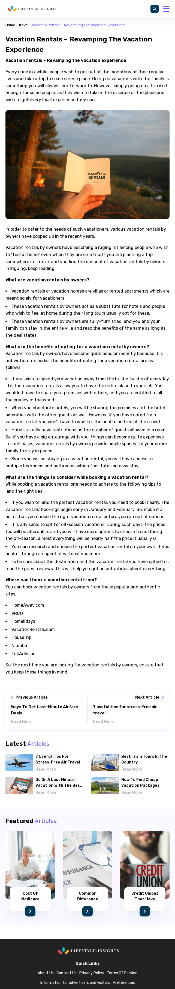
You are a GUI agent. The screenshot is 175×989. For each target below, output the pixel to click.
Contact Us (66, 973)
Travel (24, 25)
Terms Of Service (122, 973)
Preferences (124, 982)
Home (10, 25)
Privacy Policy (91, 973)
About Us (46, 973)
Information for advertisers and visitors (75, 982)
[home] (31, 8)
